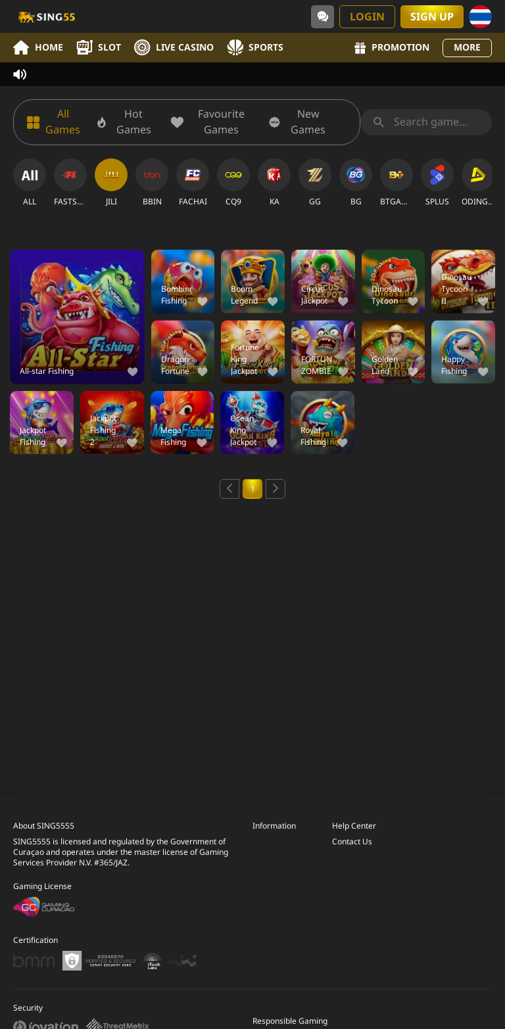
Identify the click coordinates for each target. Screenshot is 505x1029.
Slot (98, 47)
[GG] (315, 182)
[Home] (46, 16)
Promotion (391, 48)
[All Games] (55, 122)
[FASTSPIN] (70, 182)
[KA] (274, 182)
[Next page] (275, 489)
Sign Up (432, 17)
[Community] (322, 16)
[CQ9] (233, 182)
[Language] (480, 16)
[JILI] (111, 182)
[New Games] (301, 122)
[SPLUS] (437, 182)
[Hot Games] (126, 122)
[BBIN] (151, 182)
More (467, 48)
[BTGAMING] (396, 182)
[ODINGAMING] (478, 182)
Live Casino (174, 47)
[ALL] (29, 182)
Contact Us (352, 841)
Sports (255, 47)
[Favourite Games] (213, 122)
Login (367, 17)
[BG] (355, 182)
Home (38, 47)
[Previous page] (229, 489)
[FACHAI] (192, 182)
